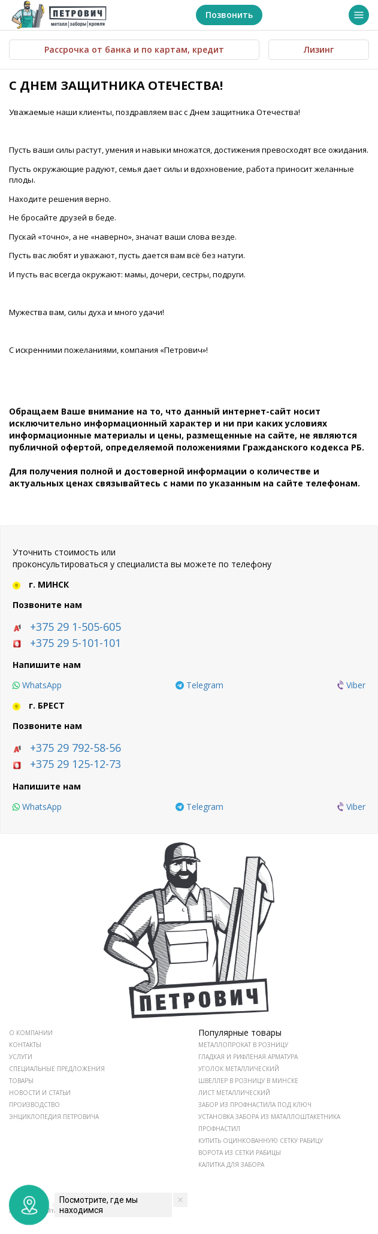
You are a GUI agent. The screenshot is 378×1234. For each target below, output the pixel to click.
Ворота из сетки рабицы (239, 1152)
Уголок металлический (238, 1068)
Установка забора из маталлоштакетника (269, 1116)
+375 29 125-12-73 (75, 764)
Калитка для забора (231, 1164)
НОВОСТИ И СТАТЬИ (40, 1092)
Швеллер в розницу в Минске (248, 1080)
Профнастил (219, 1128)
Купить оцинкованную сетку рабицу (260, 1140)
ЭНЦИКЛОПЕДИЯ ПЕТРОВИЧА (54, 1116)
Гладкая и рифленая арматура (248, 1056)
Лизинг (319, 49)
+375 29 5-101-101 (75, 643)
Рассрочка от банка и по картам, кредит (134, 49)
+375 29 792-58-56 (75, 747)
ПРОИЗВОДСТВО (34, 1104)
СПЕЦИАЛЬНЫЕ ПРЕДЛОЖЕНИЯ (57, 1068)
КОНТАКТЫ (25, 1045)
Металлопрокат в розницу (243, 1045)
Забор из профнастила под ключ (255, 1104)
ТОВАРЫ (21, 1080)
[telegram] (199, 685)
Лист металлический (234, 1092)
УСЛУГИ (20, 1056)
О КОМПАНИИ (31, 1033)
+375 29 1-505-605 (75, 626)
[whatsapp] (37, 685)
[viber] (351, 685)
